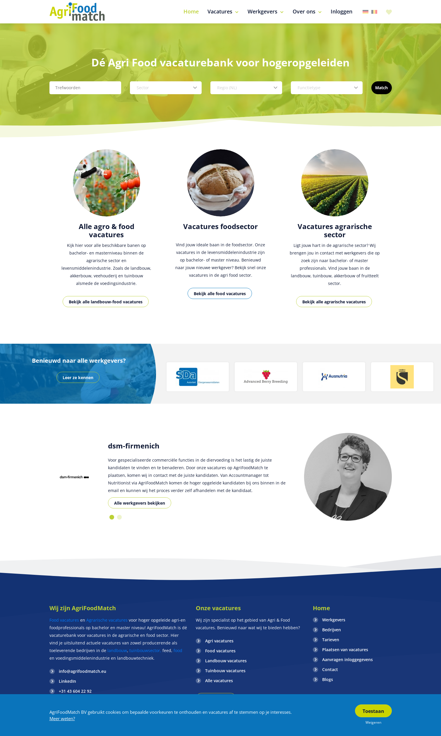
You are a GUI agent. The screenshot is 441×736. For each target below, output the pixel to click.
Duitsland (365, 12)
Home (321, 608)
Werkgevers (333, 619)
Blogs (327, 679)
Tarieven (330, 639)
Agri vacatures (219, 641)
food (178, 650)
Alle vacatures (219, 680)
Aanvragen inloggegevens (347, 659)
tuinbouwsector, (145, 650)
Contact (330, 669)
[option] (106, 234)
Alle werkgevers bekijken (139, 503)
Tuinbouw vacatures (225, 670)
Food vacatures (64, 620)
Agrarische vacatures (107, 620)
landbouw (117, 650)
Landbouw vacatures (226, 660)
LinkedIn (67, 681)
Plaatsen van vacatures (345, 649)
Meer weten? (62, 718)
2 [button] (119, 517)
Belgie (374, 12)
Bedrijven (331, 629)
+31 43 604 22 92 (75, 691)
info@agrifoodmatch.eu (82, 671)
